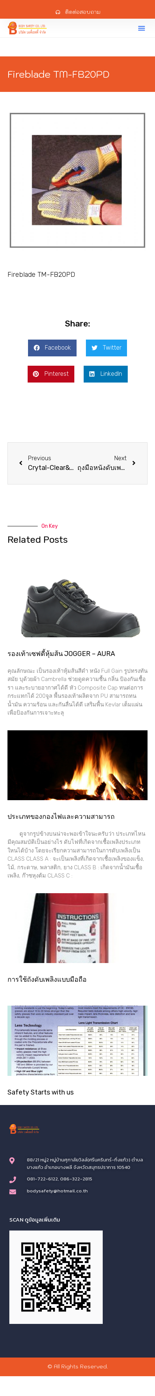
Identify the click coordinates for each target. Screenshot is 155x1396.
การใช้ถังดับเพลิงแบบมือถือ (47, 979)
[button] (141, 28)
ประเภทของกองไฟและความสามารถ (61, 816)
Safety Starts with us (40, 1092)
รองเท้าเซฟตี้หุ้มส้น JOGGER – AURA (61, 654)
